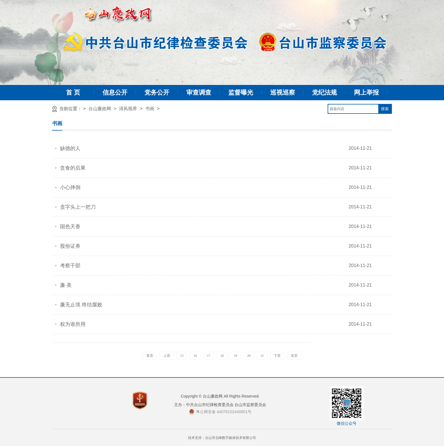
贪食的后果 (73, 168)
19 (235, 356)
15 (181, 356)
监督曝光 (240, 92)
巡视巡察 (282, 92)
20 (249, 356)
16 (195, 356)
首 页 (73, 92)
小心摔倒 (70, 187)
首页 (149, 356)
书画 (149, 108)
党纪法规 (324, 92)
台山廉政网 (99, 108)
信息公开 (115, 92)
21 (262, 356)
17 (208, 356)
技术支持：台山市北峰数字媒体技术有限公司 (222, 438)
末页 (294, 356)
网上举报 (366, 92)
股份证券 (70, 246)
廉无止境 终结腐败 (81, 305)
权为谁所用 (73, 324)
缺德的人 (70, 148)
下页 (277, 356)
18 (222, 356)
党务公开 (156, 92)
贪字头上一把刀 (78, 207)
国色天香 (70, 226)
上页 (166, 356)
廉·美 (66, 285)
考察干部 (70, 265)
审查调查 (198, 92)
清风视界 (128, 108)
